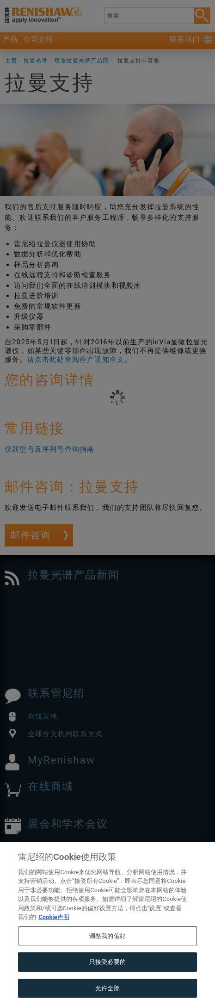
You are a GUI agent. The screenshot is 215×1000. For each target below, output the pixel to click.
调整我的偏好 (107, 951)
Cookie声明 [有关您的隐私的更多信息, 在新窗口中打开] (53, 932)
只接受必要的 (107, 977)
